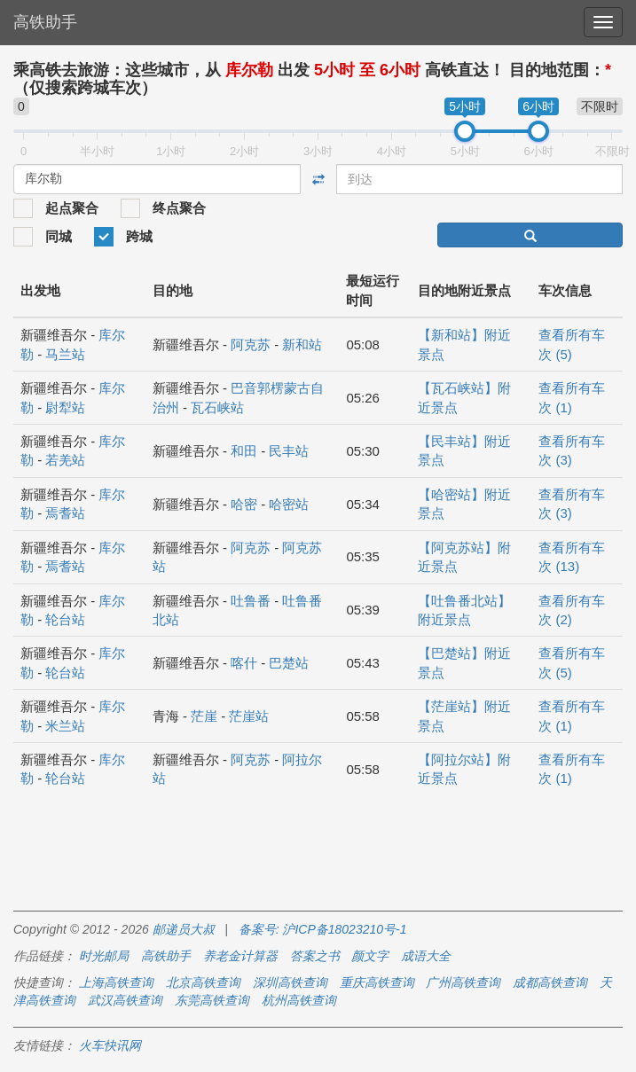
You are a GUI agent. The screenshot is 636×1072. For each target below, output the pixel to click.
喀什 (244, 662)
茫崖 (204, 716)
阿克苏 (251, 344)
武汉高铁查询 (125, 1000)
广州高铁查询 (463, 982)
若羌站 (65, 459)
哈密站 (289, 504)
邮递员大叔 (184, 929)
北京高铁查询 (203, 982)
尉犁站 (65, 407)
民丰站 (289, 450)
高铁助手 (45, 22)
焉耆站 (65, 512)
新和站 (302, 344)
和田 (244, 450)
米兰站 (65, 725)
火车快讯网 (110, 1045)
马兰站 (65, 354)
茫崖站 (249, 716)
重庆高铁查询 (377, 982)
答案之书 (315, 956)
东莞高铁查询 (212, 1000)
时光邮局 (104, 956)
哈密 (244, 504)
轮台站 (65, 619)
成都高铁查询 (550, 982)
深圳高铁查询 (290, 982)
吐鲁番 (251, 600)
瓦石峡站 (217, 407)
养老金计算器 (240, 956)
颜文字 (370, 956)
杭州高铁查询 (299, 1000)
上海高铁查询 (116, 982)
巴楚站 (289, 662)
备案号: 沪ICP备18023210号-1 (323, 929)
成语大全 (426, 956)
